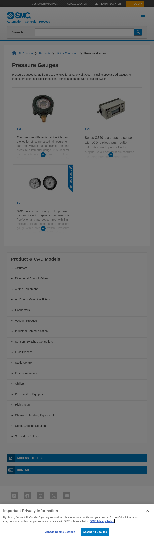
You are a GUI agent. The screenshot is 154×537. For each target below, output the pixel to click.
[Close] (147, 515)
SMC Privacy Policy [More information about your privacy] (102, 526)
